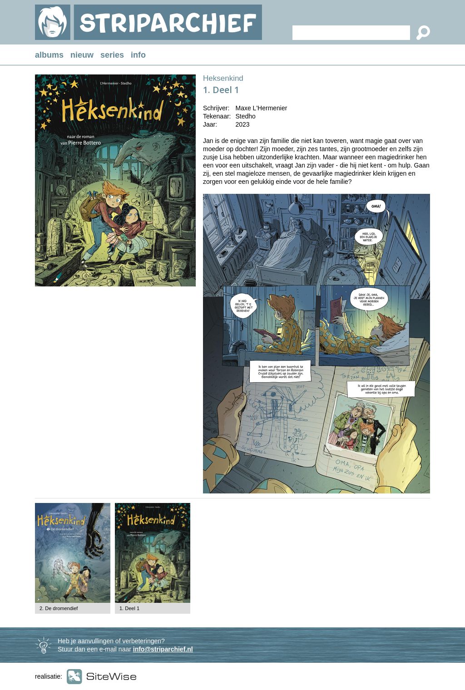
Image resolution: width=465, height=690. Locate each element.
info (138, 54)
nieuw (82, 54)
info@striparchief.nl (163, 649)
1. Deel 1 (129, 608)
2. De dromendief (59, 608)
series (112, 54)
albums (49, 54)
